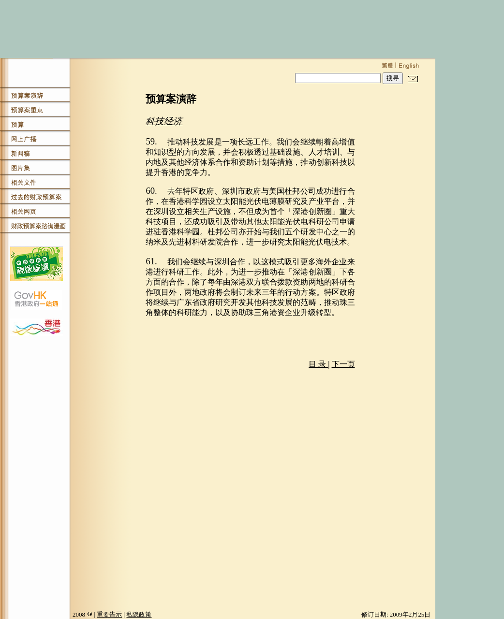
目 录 (318, 364)
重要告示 (109, 614)
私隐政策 (138, 614)
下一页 (343, 364)
